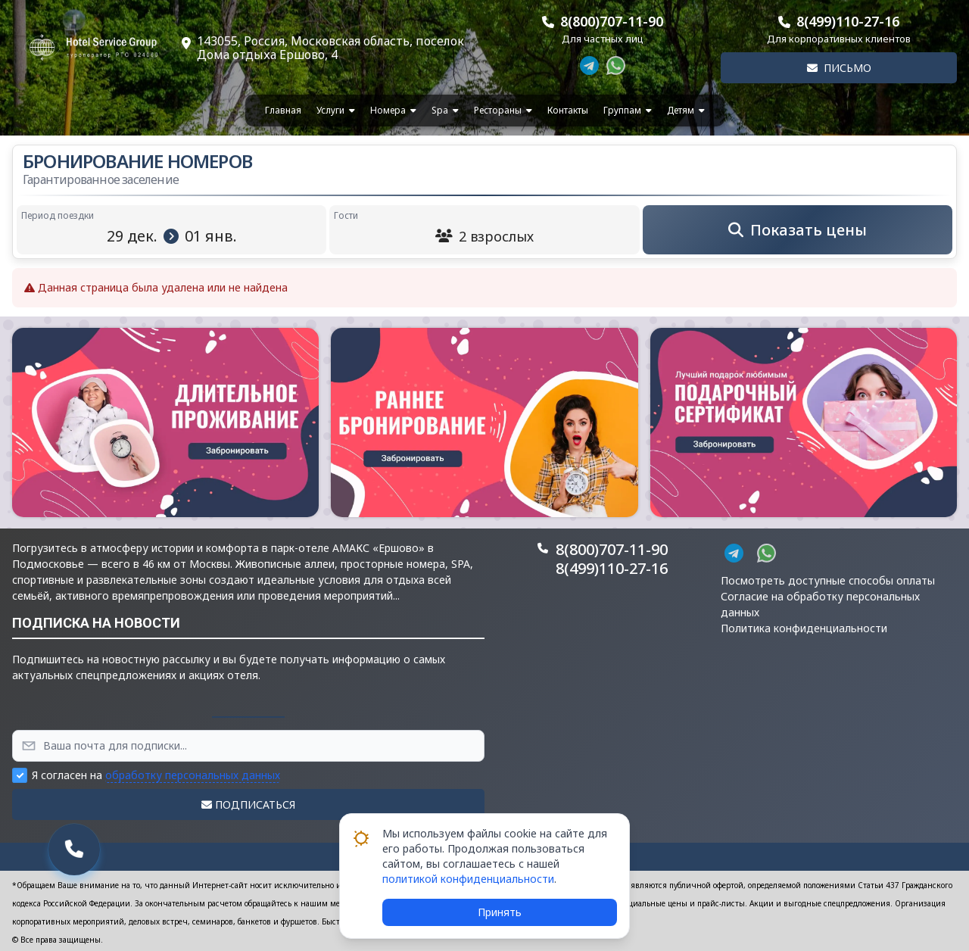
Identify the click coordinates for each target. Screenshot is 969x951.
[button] (165, 422)
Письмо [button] (839, 68)
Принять (500, 912)
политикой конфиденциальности (468, 878)
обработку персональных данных (192, 775)
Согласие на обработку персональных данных (820, 604)
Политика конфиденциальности (804, 628)
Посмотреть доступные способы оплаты (828, 580)
